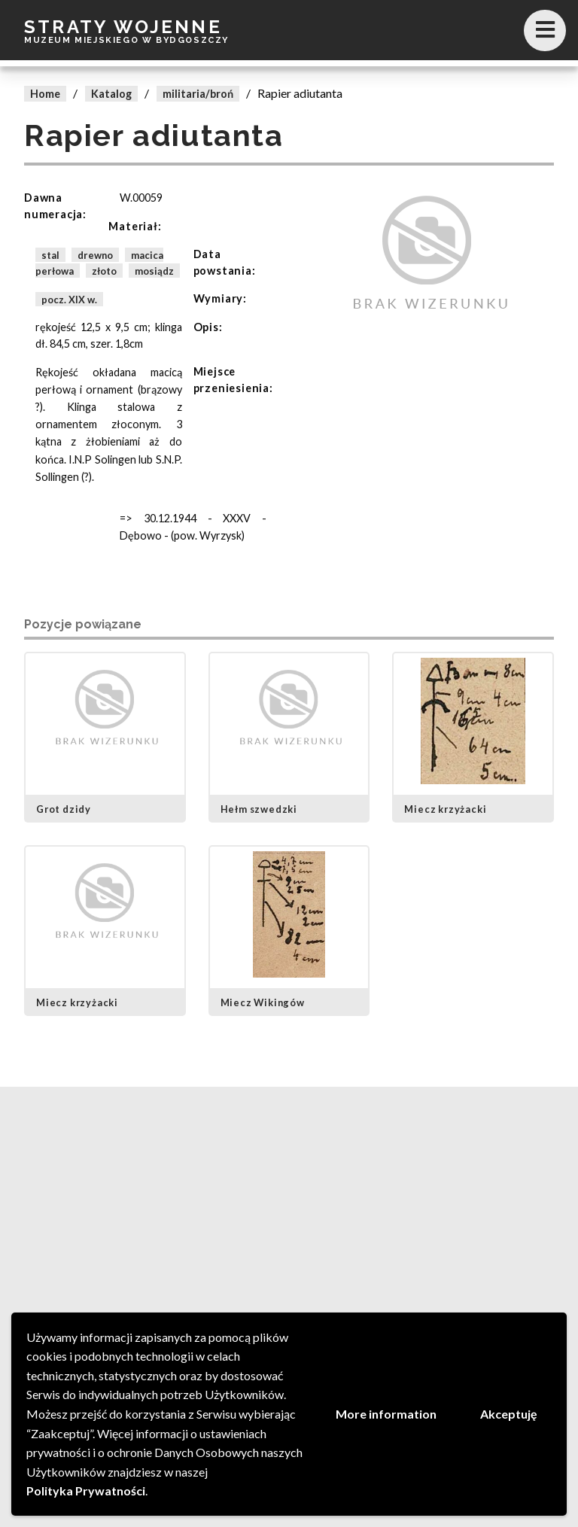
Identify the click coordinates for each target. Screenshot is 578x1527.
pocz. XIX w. (69, 299)
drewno (95, 254)
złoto (104, 271)
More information (386, 1414)
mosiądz (154, 271)
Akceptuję (508, 1414)
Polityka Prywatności (85, 1490)
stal (50, 254)
